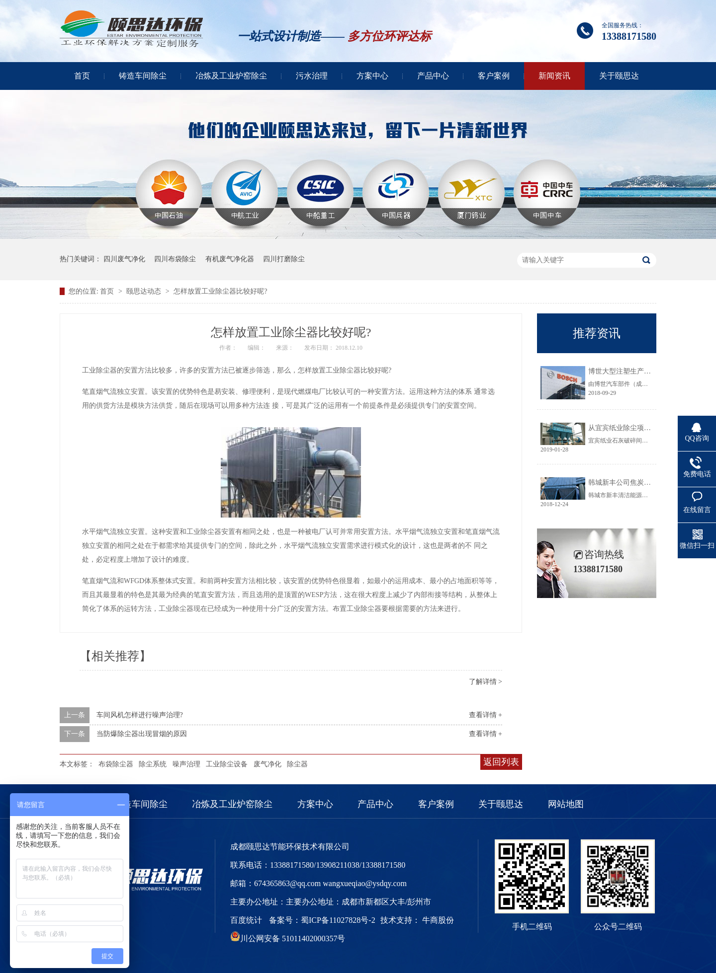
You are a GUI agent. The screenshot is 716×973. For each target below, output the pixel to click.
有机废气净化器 (229, 259)
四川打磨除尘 (284, 259)
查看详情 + (485, 715)
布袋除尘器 (115, 764)
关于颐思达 (619, 76)
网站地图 (566, 804)
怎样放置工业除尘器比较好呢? (220, 291)
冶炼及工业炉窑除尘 (231, 76)
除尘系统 (153, 764)
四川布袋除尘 (175, 259)
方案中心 (372, 76)
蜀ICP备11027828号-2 (338, 920)
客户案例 (494, 76)
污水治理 (312, 76)
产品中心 (433, 76)
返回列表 (501, 762)
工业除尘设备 (227, 764)
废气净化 (267, 764)
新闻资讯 (554, 76)
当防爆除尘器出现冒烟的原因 (141, 734)
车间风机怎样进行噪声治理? (139, 715)
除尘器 (297, 764)
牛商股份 (438, 920)
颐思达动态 (144, 291)
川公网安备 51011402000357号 (287, 938)
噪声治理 (186, 764)
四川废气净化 (124, 259)
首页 (82, 76)
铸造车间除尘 (143, 76)
